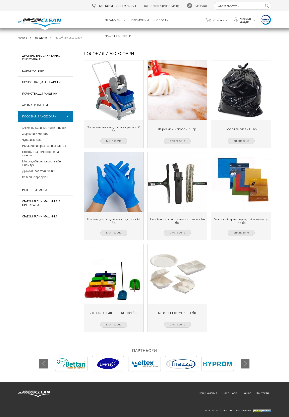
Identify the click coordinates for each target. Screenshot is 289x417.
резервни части (34, 190)
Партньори (230, 393)
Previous (44, 363)
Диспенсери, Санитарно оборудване (41, 57)
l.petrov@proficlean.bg (165, 6)
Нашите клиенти (118, 36)
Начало (22, 37)
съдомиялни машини (39, 216)
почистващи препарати (41, 82)
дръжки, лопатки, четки (38, 171)
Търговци (197, 5)
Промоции (140, 20)
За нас (247, 393)
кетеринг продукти (35, 177)
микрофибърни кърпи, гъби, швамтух (42, 163)
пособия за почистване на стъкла (40, 153)
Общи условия (208, 393)
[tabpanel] (71, 364)
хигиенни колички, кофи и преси (44, 127)
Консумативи (33, 70)
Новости (161, 20)
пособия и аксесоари (39, 116)
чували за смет (32, 140)
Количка (215, 20)
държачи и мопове (35, 134)
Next (245, 363)
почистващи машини (39, 93)
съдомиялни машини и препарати (41, 203)
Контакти (262, 393)
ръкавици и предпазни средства (44, 146)
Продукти (113, 20)
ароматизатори (35, 105)
